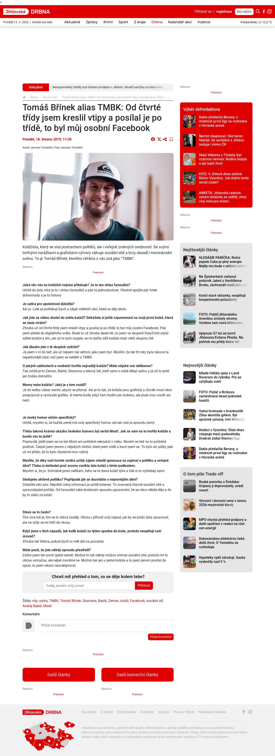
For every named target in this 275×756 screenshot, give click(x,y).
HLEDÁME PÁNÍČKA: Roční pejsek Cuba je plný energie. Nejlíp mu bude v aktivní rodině (222, 262)
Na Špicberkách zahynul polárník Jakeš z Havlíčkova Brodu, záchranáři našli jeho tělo (224, 281)
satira (43, 601)
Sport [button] (123, 22)
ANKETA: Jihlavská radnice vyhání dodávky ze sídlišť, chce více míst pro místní (222, 197)
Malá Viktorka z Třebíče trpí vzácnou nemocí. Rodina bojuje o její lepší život (223, 159)
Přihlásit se (203, 11)
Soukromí (89, 712)
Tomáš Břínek (70, 601)
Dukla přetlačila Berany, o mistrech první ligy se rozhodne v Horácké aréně (223, 121)
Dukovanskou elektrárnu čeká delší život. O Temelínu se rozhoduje (221, 543)
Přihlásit (144, 585)
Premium (98, 272)
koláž (124, 601)
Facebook (137, 601)
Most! (47, 606)
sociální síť (154, 601)
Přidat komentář (161, 637)
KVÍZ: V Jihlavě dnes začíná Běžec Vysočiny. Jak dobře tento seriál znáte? (224, 178)
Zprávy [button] (92, 22)
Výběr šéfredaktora (201, 109)
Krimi (108, 22)
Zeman (113, 601)
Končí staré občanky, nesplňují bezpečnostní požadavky (222, 297)
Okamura (89, 601)
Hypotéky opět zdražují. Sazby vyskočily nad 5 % (222, 559)
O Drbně (107, 712)
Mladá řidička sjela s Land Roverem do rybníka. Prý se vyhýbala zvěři (220, 377)
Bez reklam (244, 11)
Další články (58, 674)
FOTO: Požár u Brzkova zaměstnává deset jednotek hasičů (220, 396)
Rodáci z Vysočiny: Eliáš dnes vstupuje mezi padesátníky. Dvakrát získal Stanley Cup (221, 434)
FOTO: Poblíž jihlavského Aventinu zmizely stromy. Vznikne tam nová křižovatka (221, 318)
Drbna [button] (156, 22)
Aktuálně (72, 22)
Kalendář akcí (180, 22)
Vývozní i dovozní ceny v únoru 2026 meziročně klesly (222, 503)
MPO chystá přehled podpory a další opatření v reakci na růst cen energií (222, 524)
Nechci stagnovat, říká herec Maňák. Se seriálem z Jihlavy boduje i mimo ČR (221, 140)
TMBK (54, 601)
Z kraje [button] (139, 22)
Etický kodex (126, 712)
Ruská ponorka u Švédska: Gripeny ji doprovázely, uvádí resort (221, 486)
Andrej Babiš (32, 606)
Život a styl (50, 97)
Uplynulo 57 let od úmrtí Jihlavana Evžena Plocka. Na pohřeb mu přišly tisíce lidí (221, 337)
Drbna (34, 97)
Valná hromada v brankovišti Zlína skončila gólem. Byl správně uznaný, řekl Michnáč (222, 415)
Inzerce (204, 22)
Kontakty (147, 712)
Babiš (102, 601)
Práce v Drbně (183, 712)
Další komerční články (137, 674)
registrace (224, 11)
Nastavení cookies (212, 712)
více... (161, 87)
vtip (35, 601)
